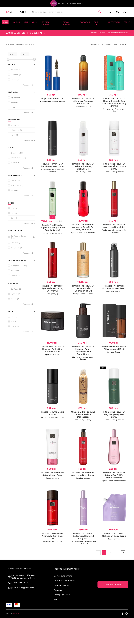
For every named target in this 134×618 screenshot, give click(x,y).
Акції (5, 22)
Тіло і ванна (66, 23)
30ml (13, 218)
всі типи (14, 289)
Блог (56, 599)
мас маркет (16, 185)
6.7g (12, 213)
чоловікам (102, 32)
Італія (13, 135)
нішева (14, 190)
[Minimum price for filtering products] (12, 54)
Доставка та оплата (63, 576)
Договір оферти (61, 585)
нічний (14, 270)
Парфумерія (31, 22)
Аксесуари (114, 22)
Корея (13, 125)
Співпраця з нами (62, 595)
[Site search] (66, 11)
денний (14, 275)
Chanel (13, 80)
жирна (13, 299)
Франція (14, 97)
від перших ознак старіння (18, 237)
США (13, 107)
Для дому (97, 23)
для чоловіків (16, 158)
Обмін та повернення (64, 580)
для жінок (15, 153)
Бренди (128, 22)
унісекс (14, 163)
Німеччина (15, 130)
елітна (13, 181)
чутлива (14, 294)
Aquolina (14, 70)
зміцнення (15, 248)
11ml (12, 208)
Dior (12, 317)
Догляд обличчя (46, 23)
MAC (13, 322)
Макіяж (16, 22)
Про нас (58, 590)
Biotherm (14, 75)
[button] (117, 12)
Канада (14, 102)
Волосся (85, 22)
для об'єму (15, 243)
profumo (94, 32)
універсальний (17, 266)
